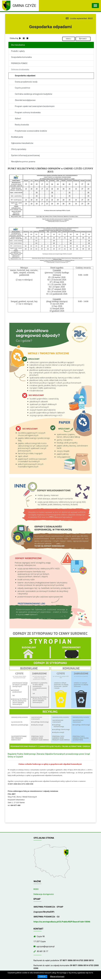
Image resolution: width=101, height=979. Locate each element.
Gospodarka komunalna (21, 57)
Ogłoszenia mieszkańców (22, 143)
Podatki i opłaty (18, 51)
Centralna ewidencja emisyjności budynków (33, 94)
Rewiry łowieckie (22, 125)
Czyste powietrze (22, 88)
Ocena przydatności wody (26, 82)
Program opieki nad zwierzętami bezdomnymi (34, 106)
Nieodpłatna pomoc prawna (23, 161)
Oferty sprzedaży (18, 149)
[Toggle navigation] (95, 5)
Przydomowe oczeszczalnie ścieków (31, 131)
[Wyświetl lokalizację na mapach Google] (66, 853)
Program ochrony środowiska (28, 112)
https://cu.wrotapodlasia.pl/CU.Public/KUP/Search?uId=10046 (62, 922)
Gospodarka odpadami (25, 75)
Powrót (83, 39)
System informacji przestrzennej (25, 155)
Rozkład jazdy (17, 137)
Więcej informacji (57, 976)
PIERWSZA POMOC (19, 63)
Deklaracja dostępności (44, 894)
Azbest (18, 118)
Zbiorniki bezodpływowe (25, 100)
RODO (36, 889)
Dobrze (42, 976)
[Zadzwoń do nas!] (35, 951)
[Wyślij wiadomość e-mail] (35, 946)
